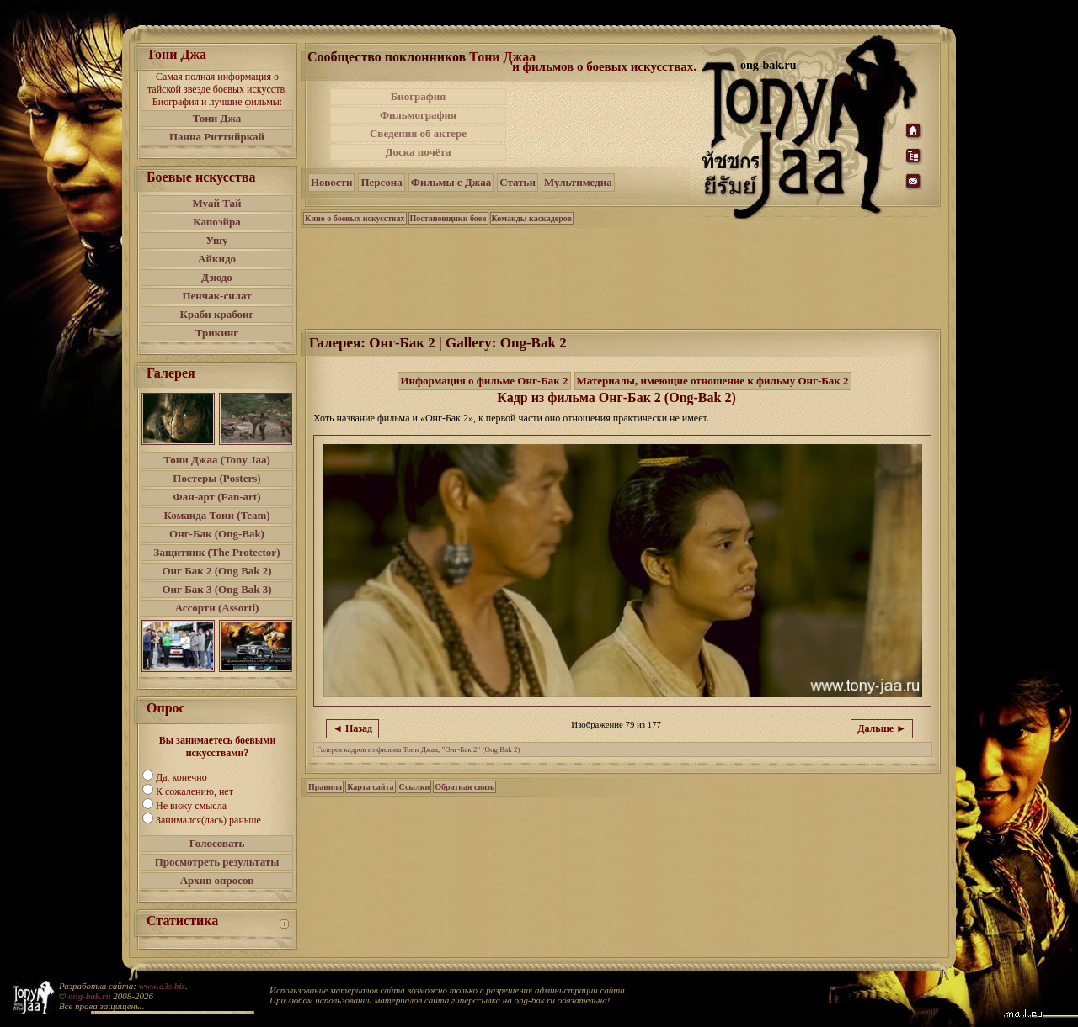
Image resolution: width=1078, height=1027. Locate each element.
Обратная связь (464, 786)
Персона (381, 182)
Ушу (217, 240)
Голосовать (217, 843)
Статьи (517, 182)
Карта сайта (370, 786)
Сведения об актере (418, 133)
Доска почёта (418, 152)
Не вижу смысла (191, 806)
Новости (331, 182)
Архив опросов (217, 880)
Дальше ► (881, 728)
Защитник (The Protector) (217, 552)
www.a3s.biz (162, 986)
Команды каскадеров (532, 218)
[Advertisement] (605, 124)
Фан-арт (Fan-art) (217, 496)
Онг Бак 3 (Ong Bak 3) (216, 589)
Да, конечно (181, 777)
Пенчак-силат (216, 295)
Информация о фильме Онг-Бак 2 (484, 380)
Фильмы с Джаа (451, 182)
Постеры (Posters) (216, 478)
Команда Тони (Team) (216, 515)
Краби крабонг (217, 314)
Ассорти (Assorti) (217, 607)
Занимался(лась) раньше (208, 820)
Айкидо (217, 258)
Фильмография (418, 115)
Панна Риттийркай (216, 136)
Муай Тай (216, 203)
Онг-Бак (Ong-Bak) (216, 533)
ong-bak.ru (89, 996)
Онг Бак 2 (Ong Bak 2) (216, 570)
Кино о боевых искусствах (355, 218)
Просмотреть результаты (217, 861)
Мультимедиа (578, 182)
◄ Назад (352, 728)
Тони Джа (217, 118)
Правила (325, 786)
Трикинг (216, 332)
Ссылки (414, 786)
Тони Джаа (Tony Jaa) (216, 459)
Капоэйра (217, 221)
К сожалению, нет (194, 791)
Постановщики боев (448, 218)
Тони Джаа (502, 57)
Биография (418, 96)
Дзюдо (216, 277)
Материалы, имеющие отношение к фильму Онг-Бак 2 (713, 380)
